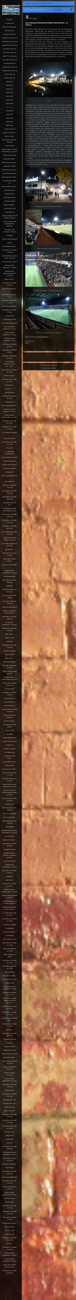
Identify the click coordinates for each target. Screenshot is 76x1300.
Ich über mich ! (9, 23)
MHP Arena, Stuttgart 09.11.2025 (10, 967)
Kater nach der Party (9, 173)
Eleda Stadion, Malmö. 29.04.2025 (9, 672)
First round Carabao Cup (9, 182)
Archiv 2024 (9, 125)
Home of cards (9, 638)
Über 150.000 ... (9, 634)
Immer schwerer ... (10, 205)
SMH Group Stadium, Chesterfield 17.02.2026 (9, 1153)
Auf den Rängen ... (9, 721)
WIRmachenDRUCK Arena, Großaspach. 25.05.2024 (9, 150)
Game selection (10, 1107)
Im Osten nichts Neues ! (9, 262)
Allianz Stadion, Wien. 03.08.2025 (10, 799)
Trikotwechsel (9, 194)
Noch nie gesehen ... (9, 817)
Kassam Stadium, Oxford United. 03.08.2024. (9, 217)
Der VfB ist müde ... (10, 375)
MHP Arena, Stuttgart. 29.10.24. (9, 351)
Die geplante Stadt (10, 208)
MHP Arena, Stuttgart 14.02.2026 (10, 1148)
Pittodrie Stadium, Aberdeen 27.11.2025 (9, 988)
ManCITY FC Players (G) (10, 56)
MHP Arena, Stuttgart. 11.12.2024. (9, 428)
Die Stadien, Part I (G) (9, 49)
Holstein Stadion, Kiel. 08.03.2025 (9, 591)
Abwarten (9, 876)
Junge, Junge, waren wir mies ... (9, 1019)
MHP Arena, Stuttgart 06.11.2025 (10, 961)
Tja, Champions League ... (9, 306)
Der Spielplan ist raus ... (9, 162)
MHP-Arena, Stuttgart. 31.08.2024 (9, 251)
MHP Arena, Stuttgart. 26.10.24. (9, 345)
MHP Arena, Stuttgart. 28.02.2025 (9, 581)
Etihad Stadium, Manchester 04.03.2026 (9, 1194)
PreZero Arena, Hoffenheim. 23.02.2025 (9, 572)
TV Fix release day (9, 752)
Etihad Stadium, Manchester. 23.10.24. (9, 334)
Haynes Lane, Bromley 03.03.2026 (10, 1188)
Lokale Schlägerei (9, 651)
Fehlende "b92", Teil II (9, 1103)
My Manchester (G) (10, 63)
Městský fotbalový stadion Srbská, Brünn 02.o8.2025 (9, 792)
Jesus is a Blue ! (9, 136)
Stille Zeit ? (9, 448)
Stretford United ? (10, 438)
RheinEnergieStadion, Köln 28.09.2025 (10, 908)
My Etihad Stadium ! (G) (9, 60)
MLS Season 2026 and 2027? (9, 504)
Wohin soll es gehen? (9, 741)
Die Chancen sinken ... (10, 976)
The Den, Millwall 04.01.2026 (9, 1074)
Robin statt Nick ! (9, 1111)
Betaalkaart (10, 472)
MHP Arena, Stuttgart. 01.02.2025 (9, 521)
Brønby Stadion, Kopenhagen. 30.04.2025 (9, 678)
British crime (9, 1202)
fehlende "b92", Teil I (9, 1100)
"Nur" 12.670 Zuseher (9, 813)
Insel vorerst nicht (9, 762)
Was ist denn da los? (9, 939)
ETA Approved (9, 935)
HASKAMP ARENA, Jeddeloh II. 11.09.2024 (9, 266)
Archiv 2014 (9, 89)
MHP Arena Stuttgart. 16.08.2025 (10, 822)
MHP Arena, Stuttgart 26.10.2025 (10, 944)
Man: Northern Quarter (9, 457)
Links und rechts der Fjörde (9, 596)
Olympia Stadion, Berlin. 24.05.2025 (9, 710)
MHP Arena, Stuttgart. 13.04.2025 (9, 646)
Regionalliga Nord (10, 319)
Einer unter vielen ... (9, 840)
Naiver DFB (9, 641)
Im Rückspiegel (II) (9, 702)
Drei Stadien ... (9, 549)
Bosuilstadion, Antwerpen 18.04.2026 (9, 1260)
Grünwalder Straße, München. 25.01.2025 (9, 510)
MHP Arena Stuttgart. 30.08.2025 (10, 845)
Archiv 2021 (9, 114)
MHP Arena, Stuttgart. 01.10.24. (9, 301)
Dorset (9, 243)
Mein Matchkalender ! (10, 27)
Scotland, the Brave (9, 924)
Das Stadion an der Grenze (9, 726)
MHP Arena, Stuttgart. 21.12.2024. (9, 443)
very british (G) (9, 30)
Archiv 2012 (9, 81)
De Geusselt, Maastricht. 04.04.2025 (10, 623)
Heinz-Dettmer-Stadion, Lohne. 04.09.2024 (9, 257)
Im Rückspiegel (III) (9, 705)
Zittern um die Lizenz (9, 155)
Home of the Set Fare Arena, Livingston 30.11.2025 (9, 1001)
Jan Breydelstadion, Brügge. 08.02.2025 (9, 539)
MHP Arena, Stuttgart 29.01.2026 (10, 1115)
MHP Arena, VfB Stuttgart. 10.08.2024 (9, 231)
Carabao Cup (10, 745)
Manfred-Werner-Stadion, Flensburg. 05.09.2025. (9, 855)
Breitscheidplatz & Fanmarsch (10, 716)
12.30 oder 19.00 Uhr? (9, 1039)
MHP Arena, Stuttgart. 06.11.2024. (9, 371)
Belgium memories (9, 576)
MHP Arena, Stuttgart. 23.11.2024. (9, 397)
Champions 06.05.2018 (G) (9, 45)
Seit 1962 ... (9, 1243)
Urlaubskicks (9, 827)
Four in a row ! (9, 146)
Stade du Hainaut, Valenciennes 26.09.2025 (9, 891)
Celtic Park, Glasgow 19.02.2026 (9, 1159)
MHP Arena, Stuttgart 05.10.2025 (10, 920)
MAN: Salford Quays (9, 461)
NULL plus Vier (9, 730)
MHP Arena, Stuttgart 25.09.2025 (10, 885)
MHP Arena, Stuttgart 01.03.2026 (10, 1182)
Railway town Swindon (9, 239)
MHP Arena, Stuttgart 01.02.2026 (10, 1121)
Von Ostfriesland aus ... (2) (9, 296)
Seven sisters (9, 1135)
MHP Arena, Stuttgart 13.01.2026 (10, 1086)
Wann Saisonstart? (9, 738)
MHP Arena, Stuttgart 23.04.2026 (10, 1272)
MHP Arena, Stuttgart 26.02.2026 (10, 1172)
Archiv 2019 (9, 107)
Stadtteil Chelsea (9, 1198)
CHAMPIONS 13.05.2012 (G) (9, 38)
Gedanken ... (9, 1030)
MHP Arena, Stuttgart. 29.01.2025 (9, 515)
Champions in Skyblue (10, 1223)
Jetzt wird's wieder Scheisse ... (10, 560)
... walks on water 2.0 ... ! (9, 132)
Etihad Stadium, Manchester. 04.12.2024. (9, 416)
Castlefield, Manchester (9, 323)
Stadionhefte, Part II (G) (9, 71)
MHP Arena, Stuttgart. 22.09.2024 (9, 284)
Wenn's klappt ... (9, 279)
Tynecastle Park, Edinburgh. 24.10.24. (9, 339)
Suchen (71, 9)
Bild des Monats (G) (9, 34)
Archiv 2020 (9, 111)
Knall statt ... (9, 658)
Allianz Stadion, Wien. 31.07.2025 (10, 774)
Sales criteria (9, 765)
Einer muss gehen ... (9, 159)
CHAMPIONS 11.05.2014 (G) (9, 41)
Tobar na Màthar (9, 1046)
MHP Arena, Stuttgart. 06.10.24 (9, 311)
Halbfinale (9, 586)
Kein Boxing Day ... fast (9, 979)
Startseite (9, 20)
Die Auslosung (9, 836)
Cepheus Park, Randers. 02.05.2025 (9, 684)
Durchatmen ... (9, 385)
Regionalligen (9, 392)
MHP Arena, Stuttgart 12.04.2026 (10, 1248)
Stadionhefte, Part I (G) (9, 67)
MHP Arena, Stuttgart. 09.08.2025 (9, 809)
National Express (9, 201)
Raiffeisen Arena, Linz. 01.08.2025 (10, 780)
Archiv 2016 (9, 96)
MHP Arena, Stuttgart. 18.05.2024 (9, 141)
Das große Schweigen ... (9, 1164)
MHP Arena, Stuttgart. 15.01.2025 (9, 492)
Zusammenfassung (10, 849)
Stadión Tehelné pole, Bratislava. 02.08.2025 (10, 785)
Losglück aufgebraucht (9, 1177)
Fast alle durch (10, 1227)
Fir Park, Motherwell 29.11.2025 (9, 994)
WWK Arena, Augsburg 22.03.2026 (10, 1218)
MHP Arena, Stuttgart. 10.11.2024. (9, 380)
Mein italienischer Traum (9, 956)
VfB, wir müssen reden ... (9, 405)
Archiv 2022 (9, 118)
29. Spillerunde (9, 689)
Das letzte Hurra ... (9, 1057)
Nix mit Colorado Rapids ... (9, 477)
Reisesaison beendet (9, 662)
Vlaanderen (9, 928)
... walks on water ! (9, 129)
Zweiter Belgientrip (9, 468)
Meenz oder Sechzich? (10, 465)
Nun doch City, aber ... (10, 769)
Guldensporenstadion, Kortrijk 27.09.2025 (9, 902)
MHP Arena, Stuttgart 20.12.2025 (10, 1034)
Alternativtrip (9, 316)
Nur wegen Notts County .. (9, 757)
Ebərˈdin (9, 1043)
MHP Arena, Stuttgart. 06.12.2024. (9, 422)
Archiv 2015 (9, 92)
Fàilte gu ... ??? (9, 389)
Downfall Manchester (9, 607)
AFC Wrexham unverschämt (9, 453)
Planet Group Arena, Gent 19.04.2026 (9, 1266)
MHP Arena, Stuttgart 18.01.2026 (10, 1095)
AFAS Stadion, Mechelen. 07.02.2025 (9, 533)
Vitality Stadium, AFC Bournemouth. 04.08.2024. (9, 224)
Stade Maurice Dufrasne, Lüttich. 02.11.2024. (10, 364)
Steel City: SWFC (10, 1230)
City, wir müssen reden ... (9, 434)
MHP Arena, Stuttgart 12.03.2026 (10, 1207)
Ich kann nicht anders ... (9, 566)
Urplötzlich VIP (9, 804)
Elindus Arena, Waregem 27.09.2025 (9, 896)
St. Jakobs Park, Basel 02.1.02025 (9, 914)
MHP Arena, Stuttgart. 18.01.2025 (9, 498)
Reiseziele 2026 (9, 1090)
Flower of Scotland (9, 1050)
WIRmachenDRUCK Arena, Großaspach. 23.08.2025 (9, 831)
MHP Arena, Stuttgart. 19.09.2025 (9, 872)
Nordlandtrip (9, 654)
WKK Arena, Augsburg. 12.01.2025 (10, 486)
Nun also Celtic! (9, 1132)
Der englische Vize (9, 197)
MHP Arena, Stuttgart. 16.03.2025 (9, 602)
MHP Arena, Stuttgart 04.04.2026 (10, 1239)
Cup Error (9, 235)
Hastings (9, 1143)
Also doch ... (10, 880)
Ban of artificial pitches (9, 1054)
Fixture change (9, 402)
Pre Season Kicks (9, 190)
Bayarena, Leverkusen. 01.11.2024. (9, 357)
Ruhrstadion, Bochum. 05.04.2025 (9, 629)
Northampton (9, 212)
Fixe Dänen (9, 734)
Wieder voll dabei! (9, 749)
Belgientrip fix (9, 481)
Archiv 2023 (9, 122)
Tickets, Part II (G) (9, 78)
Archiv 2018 (9, 103)
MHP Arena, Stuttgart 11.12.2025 (10, 1025)
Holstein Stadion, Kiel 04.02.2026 (10, 1127)
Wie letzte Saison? (9, 861)
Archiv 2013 (9, 85)
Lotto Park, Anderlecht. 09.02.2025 (9, 545)
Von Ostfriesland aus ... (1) (9, 290)
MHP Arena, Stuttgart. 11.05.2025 (9, 694)
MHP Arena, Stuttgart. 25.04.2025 (9, 667)
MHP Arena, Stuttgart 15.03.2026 (10, 1213)
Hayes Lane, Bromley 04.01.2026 (9, 1068)
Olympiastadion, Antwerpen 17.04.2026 (9, 1254)
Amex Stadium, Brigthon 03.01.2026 (9, 1062)
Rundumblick (9, 1168)
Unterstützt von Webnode (48, 368)
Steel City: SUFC (9, 1234)
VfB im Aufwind (9, 972)
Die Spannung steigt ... (9, 246)
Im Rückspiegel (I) (9, 698)
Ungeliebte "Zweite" (9, 166)
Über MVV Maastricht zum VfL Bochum (9, 612)
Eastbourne (9, 1139)
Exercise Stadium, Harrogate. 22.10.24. (9, 328)
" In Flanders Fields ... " (9, 932)
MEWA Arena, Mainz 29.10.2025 (9, 950)
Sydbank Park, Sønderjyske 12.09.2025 (9, 866)
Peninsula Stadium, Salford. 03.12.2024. (9, 410)
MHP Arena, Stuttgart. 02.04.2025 (9, 618)
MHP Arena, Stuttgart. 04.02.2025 (9, 527)
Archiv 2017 (9, 100)
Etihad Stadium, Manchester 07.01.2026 (9, 1080)
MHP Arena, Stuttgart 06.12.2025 (10, 1013)
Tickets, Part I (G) (9, 74)
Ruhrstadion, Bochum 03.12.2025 (9, 1007)
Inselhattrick (9, 983)
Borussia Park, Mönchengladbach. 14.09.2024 (9, 273)
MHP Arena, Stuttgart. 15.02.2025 (9, 554)
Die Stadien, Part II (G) (9, 52)
